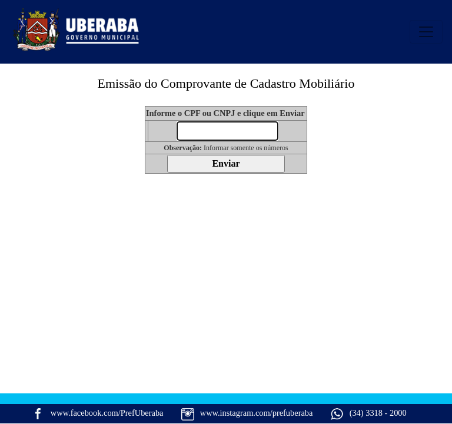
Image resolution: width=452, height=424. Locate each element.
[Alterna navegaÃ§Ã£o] (426, 32)
